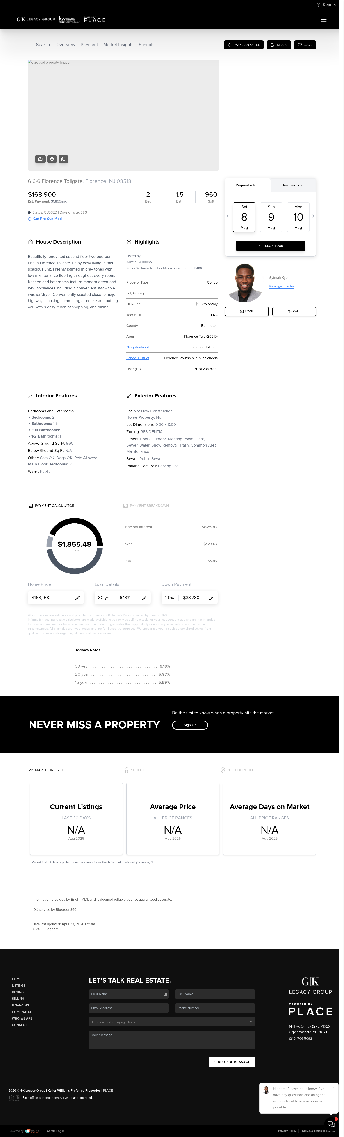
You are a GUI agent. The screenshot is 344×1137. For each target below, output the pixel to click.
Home (16, 979)
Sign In (326, 4)
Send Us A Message (232, 1062)
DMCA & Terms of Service (318, 1131)
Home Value (22, 1012)
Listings (18, 986)
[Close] (334, 1088)
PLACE (108, 1090)
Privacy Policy (287, 1131)
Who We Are (22, 1018)
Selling (18, 999)
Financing (20, 1005)
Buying (18, 992)
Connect (19, 1025)
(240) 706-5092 (300, 1038)
